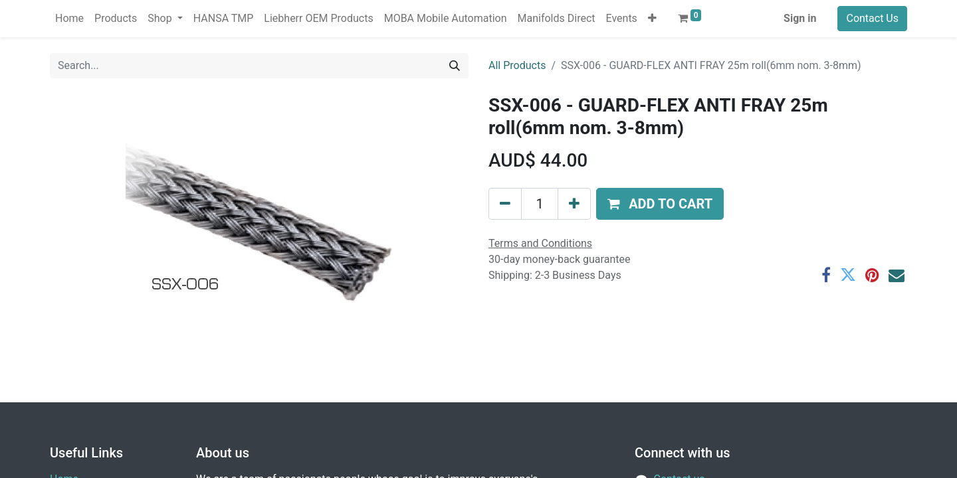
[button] (652, 18)
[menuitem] (69, 18)
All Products (517, 65)
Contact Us (872, 18)
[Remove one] (505, 204)
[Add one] (574, 204)
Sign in (800, 18)
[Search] (455, 65)
